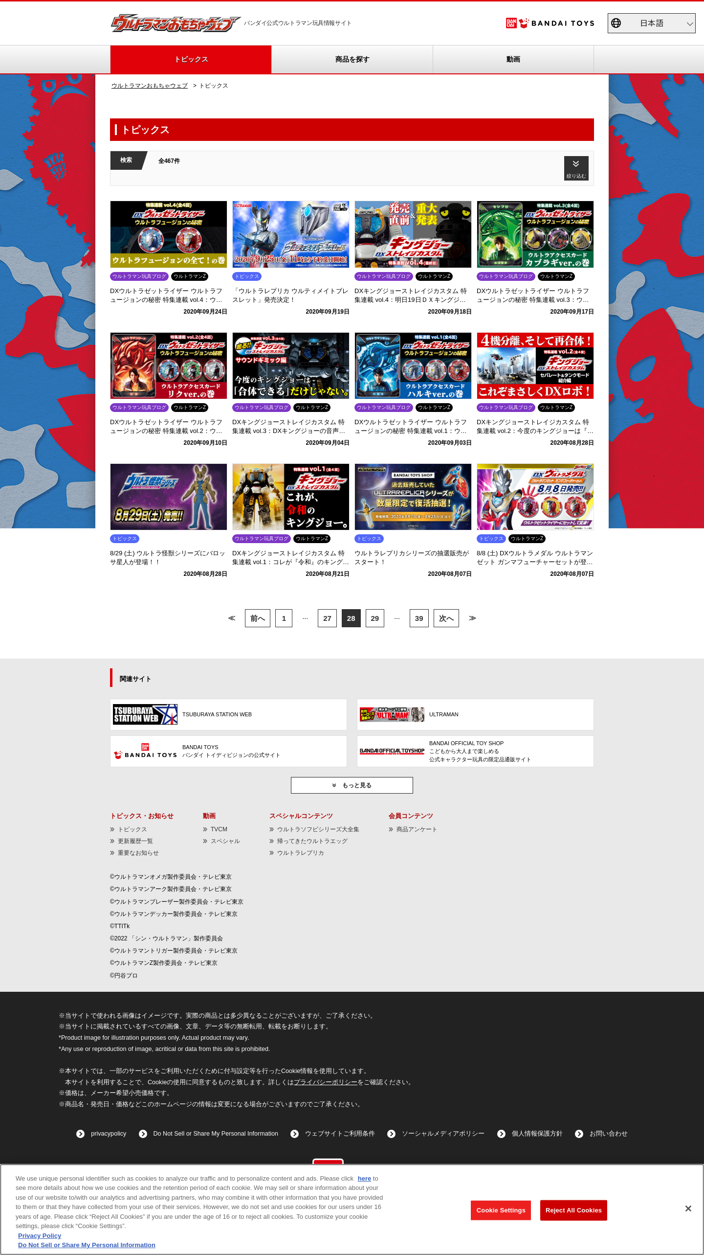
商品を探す (352, 59)
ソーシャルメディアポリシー (443, 1133)
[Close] (688, 1208)
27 (327, 618)
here (364, 1178)
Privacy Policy (39, 1235)
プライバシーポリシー (325, 1082)
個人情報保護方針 (537, 1133)
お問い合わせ (609, 1133)
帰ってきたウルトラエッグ (312, 841)
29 (375, 618)
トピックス (191, 59)
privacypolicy (108, 1133)
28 (351, 618)
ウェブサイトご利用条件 (340, 1133)
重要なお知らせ (138, 852)
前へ (257, 618)
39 (419, 618)
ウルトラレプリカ (300, 852)
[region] (352, 1209)
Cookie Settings (501, 1210)
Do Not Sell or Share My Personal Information (216, 1133)
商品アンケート (417, 829)
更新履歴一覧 (135, 841)
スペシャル (225, 841)
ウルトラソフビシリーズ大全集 (318, 829)
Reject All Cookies (574, 1210)
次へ (446, 618)
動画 (513, 59)
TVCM (219, 829)
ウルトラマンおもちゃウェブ (149, 85)
